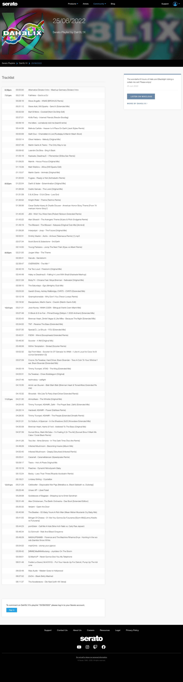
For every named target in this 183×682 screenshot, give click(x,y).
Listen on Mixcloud (142, 97)
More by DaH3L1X (137, 104)
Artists (86, 3)
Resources (105, 646)
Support (165, 3)
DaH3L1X (23, 63)
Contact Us (62, 646)
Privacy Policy (132, 646)
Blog (113, 3)
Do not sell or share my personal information (91, 674)
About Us (77, 646)
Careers (90, 646)
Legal (117, 646)
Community (98, 3)
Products (72, 3)
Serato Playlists (8, 63)
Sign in (11, 626)
